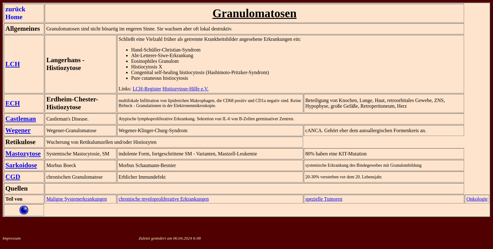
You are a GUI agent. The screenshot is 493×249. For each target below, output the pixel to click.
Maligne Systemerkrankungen (76, 199)
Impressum (12, 238)
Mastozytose (23, 153)
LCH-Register (147, 88)
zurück (15, 9)
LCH (12, 64)
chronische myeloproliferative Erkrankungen (164, 199)
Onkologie (477, 199)
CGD (12, 177)
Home (14, 17)
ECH (12, 103)
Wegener (18, 130)
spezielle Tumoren (323, 199)
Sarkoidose (21, 165)
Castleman (20, 118)
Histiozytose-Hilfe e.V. (186, 88)
